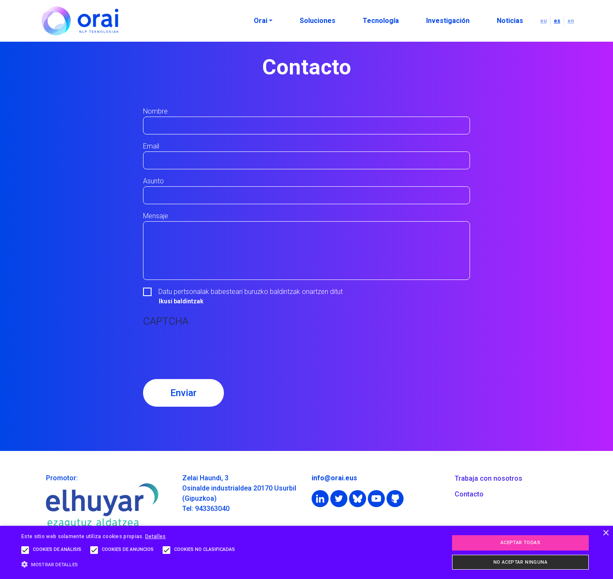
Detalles (155, 536)
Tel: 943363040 (205, 509)
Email (151, 146)
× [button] (605, 533)
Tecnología (381, 21)
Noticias (510, 21)
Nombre (155, 111)
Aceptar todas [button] (520, 542)
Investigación (448, 21)
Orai (260, 21)
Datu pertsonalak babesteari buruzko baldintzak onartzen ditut (250, 292)
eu (543, 20)
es (557, 20)
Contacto (469, 494)
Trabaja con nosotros (488, 478)
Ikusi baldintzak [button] (181, 301)
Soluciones (317, 21)
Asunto (153, 181)
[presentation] (207, 348)
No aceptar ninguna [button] (520, 562)
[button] (130, 564)
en (570, 20)
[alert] (306, 552)
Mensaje (155, 216)
